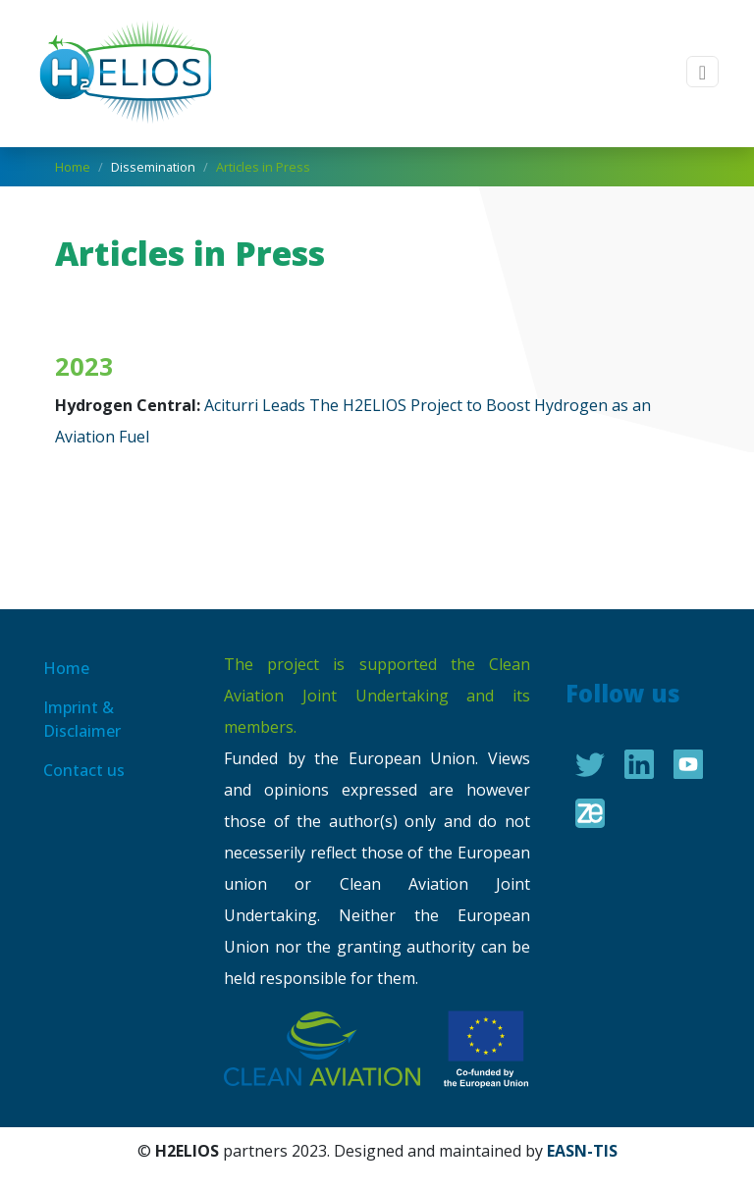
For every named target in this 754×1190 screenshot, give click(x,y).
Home (72, 167)
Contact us (84, 770)
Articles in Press (263, 167)
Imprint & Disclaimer (82, 719)
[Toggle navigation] (702, 72)
